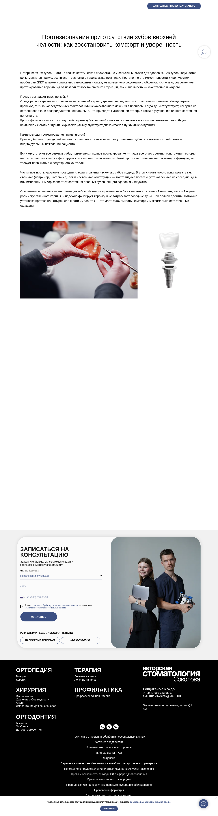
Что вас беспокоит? (30, 570)
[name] (61, 586)
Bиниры (21, 676)
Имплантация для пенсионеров (36, 705)
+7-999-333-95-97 (132, 5)
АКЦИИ (76, 16)
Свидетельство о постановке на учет (109, 795)
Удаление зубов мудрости (32, 699)
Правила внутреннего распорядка (109, 779)
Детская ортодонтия (29, 729)
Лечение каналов (86, 679)
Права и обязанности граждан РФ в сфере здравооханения (109, 774)
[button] (48, 16)
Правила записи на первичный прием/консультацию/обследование (109, 784)
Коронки (21, 679)
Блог (145, 16)
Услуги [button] (41, 16)
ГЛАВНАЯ (23, 16)
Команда (111, 16)
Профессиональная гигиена (92, 696)
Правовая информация (109, 790)
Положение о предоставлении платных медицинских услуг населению (109, 768)
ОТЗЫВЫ (60, 16)
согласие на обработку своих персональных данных (54, 605)
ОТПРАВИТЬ (38, 616)
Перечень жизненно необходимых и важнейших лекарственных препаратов (109, 763)
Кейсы (93, 16)
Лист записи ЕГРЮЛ (109, 752)
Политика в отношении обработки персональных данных (109, 736)
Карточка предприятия (109, 742)
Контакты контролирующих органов (109, 747)
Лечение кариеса (85, 676)
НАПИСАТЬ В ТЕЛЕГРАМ (40, 640)
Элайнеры (22, 726)
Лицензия (109, 758)
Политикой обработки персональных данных (45, 608)
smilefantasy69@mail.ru (162, 702)
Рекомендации (166, 16)
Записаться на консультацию (174, 6)
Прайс (130, 16)
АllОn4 (20, 702)
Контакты (193, 16)
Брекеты (21, 723)
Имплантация (25, 696)
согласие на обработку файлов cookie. (150, 802)
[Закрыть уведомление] (215, 798)
